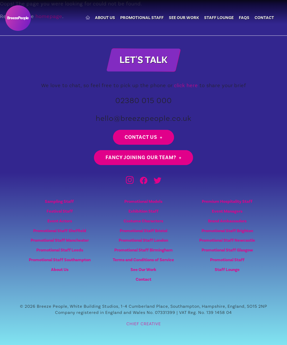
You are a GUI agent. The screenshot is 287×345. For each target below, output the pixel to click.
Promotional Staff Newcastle (227, 240)
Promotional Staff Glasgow (227, 250)
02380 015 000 (143, 100)
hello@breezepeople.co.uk (144, 118)
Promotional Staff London (143, 240)
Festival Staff (60, 211)
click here (186, 85)
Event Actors (59, 221)
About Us (105, 18)
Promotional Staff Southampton (60, 259)
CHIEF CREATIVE (143, 323)
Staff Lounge (219, 18)
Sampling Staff (60, 201)
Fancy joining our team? (141, 157)
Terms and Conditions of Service (143, 259)
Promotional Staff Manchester (60, 240)
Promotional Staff (142, 18)
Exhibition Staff (143, 211)
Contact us (141, 137)
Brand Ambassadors (227, 221)
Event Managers (227, 211)
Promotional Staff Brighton (227, 230)
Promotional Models (143, 201)
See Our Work (184, 18)
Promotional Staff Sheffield (59, 230)
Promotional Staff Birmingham (143, 250)
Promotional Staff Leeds (59, 250)
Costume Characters (143, 221)
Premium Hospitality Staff (227, 201)
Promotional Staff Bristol (143, 230)
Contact (264, 18)
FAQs (244, 18)
